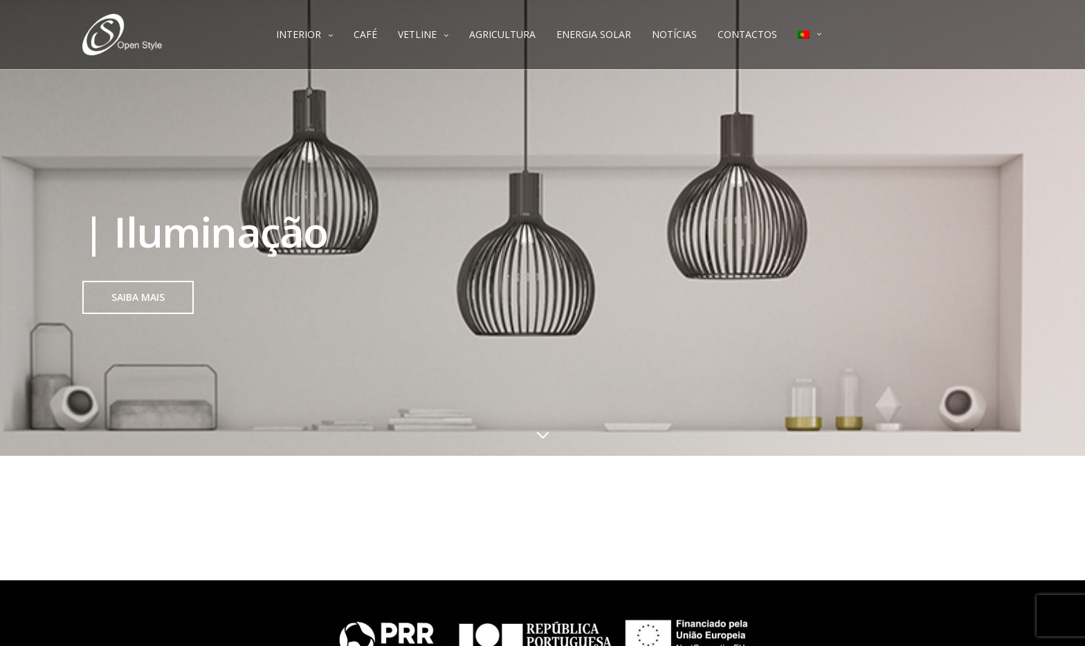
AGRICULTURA (502, 34)
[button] (138, 297)
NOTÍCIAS (674, 34)
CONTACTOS (747, 34)
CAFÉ (365, 34)
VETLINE (417, 34)
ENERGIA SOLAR (593, 34)
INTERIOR (298, 34)
